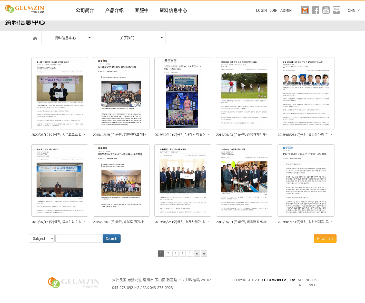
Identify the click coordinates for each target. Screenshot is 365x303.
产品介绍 (114, 10)
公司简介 (85, 10)
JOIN (274, 10)
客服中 (142, 10)
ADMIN (286, 10)
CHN (352, 10)
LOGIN (261, 10)
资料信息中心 (173, 10)
